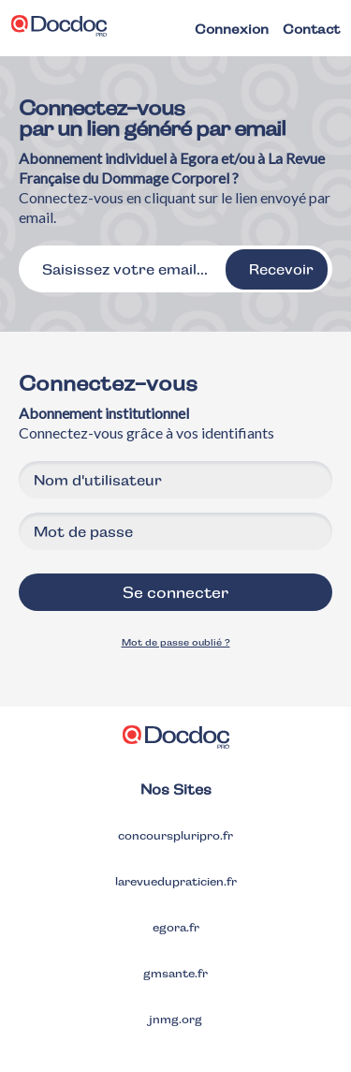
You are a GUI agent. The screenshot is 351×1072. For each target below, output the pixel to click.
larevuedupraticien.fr (176, 881)
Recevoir (281, 269)
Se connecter (175, 593)
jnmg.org (175, 1019)
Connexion (232, 29)
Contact (311, 29)
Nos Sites (176, 789)
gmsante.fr (175, 973)
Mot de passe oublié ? (176, 642)
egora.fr (176, 927)
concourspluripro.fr (175, 835)
